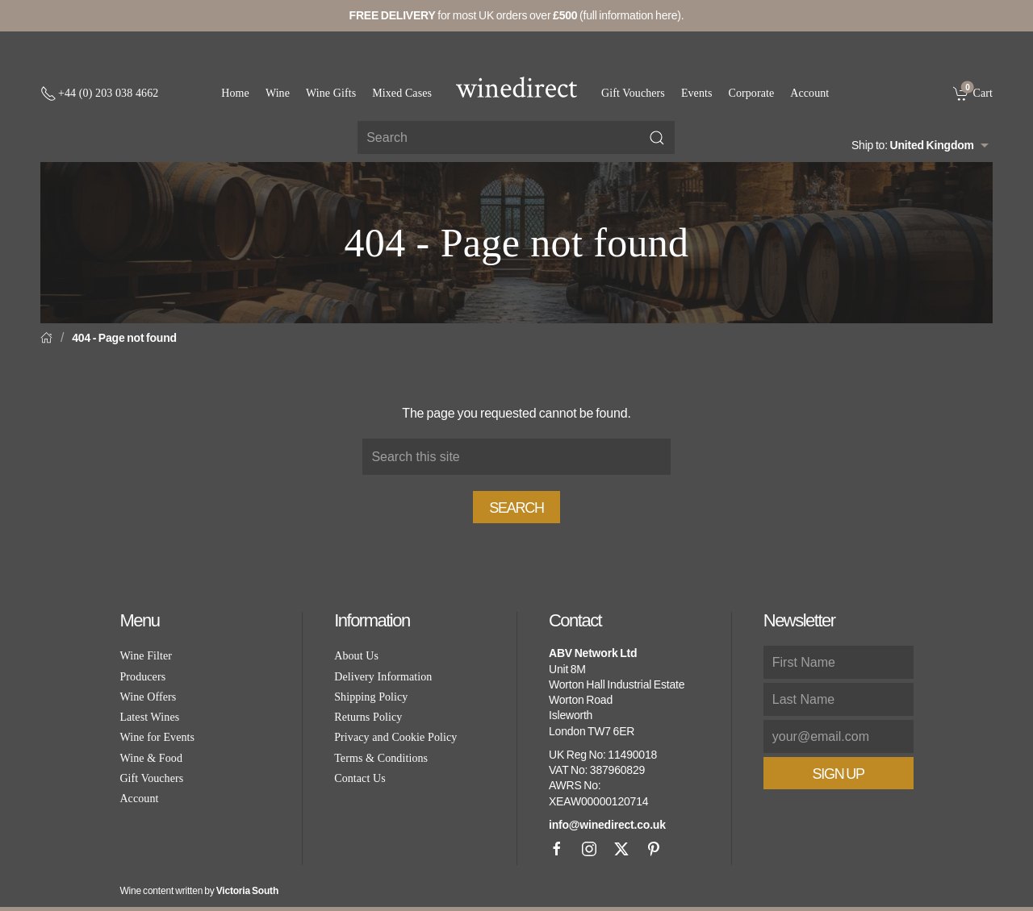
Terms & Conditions (381, 758)
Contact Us (360, 778)
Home (235, 93)
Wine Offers (147, 697)
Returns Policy (368, 717)
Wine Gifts (331, 93)
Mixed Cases (402, 93)
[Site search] (516, 137)
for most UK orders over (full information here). (516, 15)
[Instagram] (589, 849)
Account (809, 93)
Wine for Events (156, 737)
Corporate (752, 93)
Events (697, 93)
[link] (973, 92)
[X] (621, 849)
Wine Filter (145, 656)
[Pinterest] (654, 849)
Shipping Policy (371, 697)
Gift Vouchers (633, 93)
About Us (356, 656)
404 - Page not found (124, 337)
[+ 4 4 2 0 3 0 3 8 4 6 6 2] (99, 93)
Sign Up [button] (838, 774)
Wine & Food (150, 758)
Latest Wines (149, 717)
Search (516, 508)
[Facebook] (557, 849)
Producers (142, 677)
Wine (278, 93)
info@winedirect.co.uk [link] (607, 824)
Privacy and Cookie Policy (395, 737)
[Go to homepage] (516, 87)
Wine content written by (198, 890)
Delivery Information (383, 677)
